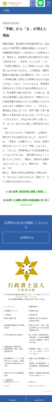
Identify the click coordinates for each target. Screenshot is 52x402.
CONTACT (13, 400)
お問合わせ (27, 237)
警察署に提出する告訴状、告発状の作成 (39, 319)
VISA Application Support (13, 335)
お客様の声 (33, 315)
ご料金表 (7, 315)
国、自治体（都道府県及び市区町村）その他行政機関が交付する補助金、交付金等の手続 (39, 338)
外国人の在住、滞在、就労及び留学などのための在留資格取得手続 (39, 327)
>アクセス (33, 297)
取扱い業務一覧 (10, 318)
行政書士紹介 (34, 311)
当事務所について (11, 311)
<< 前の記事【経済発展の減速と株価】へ (26, 191)
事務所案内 (33, 307)
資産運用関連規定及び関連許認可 (14, 326)
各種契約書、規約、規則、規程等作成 (14, 350)
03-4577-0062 (17, 299)
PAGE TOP (39, 400)
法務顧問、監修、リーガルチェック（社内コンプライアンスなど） (39, 351)
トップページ (9, 307)
